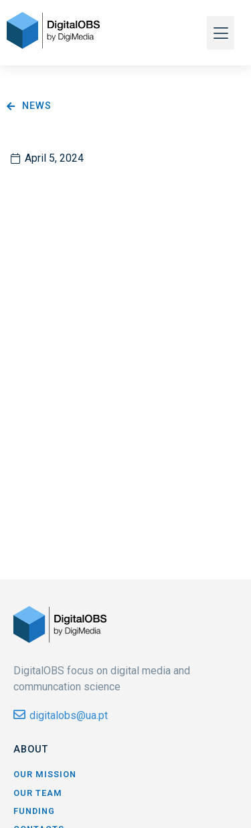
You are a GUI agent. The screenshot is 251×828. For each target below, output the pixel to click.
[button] (220, 32)
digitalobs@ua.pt (68, 715)
